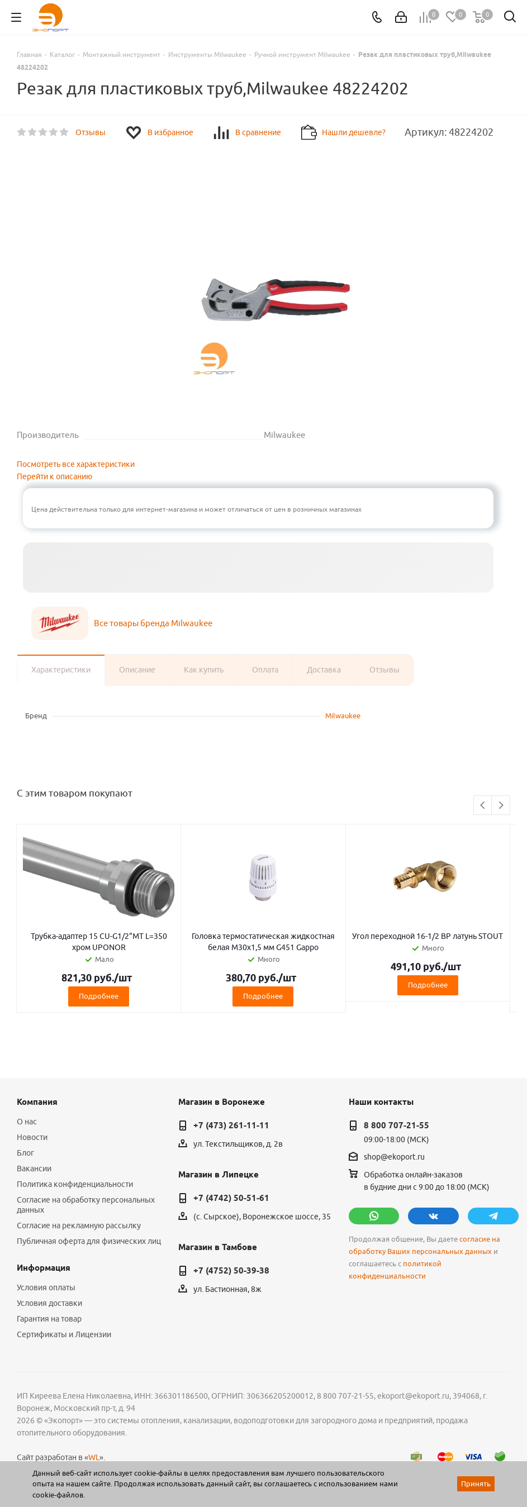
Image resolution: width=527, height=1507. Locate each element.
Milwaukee (342, 715)
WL (93, 1457)
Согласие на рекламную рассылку (79, 1225)
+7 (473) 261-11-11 (231, 1125)
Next (501, 806)
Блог (25, 1152)
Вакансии (34, 1168)
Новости (32, 1137)
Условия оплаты (46, 1287)
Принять (476, 1483)
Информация (43, 1268)
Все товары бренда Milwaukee (153, 623)
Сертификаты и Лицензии (64, 1334)
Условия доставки (49, 1303)
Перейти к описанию (54, 476)
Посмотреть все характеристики (76, 464)
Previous (483, 806)
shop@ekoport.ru (394, 1156)
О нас (27, 1121)
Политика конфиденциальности (75, 1184)
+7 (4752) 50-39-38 (231, 1271)
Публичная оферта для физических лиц (89, 1241)
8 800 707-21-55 (396, 1125)
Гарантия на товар (49, 1318)
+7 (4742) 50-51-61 (231, 1198)
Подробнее (98, 995)
